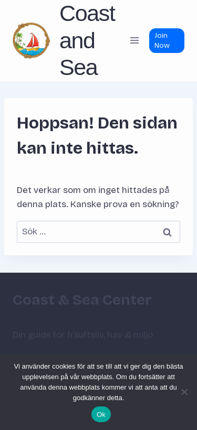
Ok (101, 414)
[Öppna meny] (134, 41)
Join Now (162, 40)
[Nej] (184, 391)
